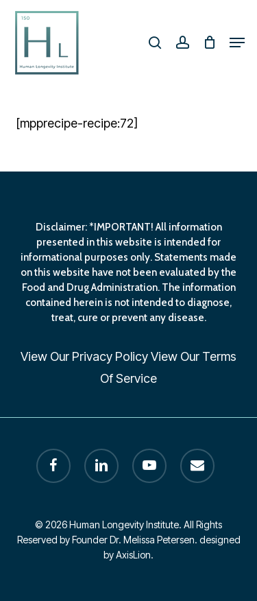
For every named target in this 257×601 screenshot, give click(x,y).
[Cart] (209, 42)
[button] (237, 42)
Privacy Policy (110, 356)
